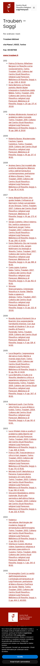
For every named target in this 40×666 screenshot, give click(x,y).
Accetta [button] (20, 657)
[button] (37, 629)
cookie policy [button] (21, 635)
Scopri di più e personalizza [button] (20, 662)
